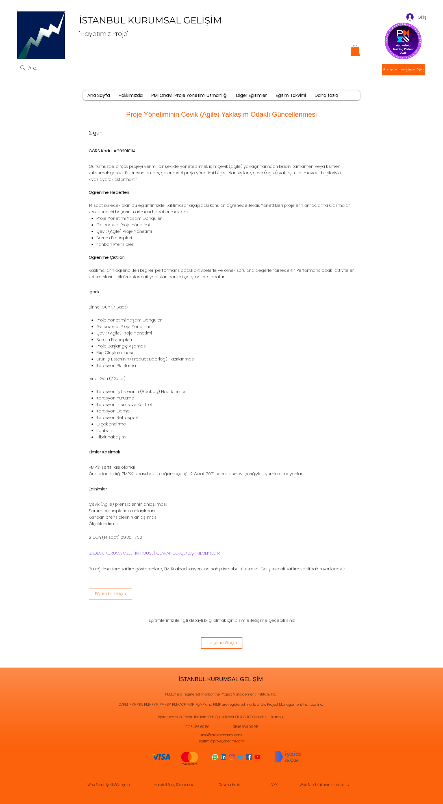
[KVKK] (274, 784)
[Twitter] (240, 757)
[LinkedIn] (223, 757)
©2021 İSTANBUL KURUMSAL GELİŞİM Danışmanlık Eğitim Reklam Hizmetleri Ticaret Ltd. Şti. (221, 773)
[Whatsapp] (215, 757)
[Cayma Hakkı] (230, 784)
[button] (403, 69)
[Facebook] (249, 757)
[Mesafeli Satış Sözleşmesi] (174, 784)
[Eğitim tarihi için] (110, 593)
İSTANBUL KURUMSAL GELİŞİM (151, 20)
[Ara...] (41, 68)
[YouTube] (257, 757)
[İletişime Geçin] (221, 643)
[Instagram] (232, 757)
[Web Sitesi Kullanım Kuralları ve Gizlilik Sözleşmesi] (326, 784)
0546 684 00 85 (245, 726)
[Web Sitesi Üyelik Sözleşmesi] (110, 784)
